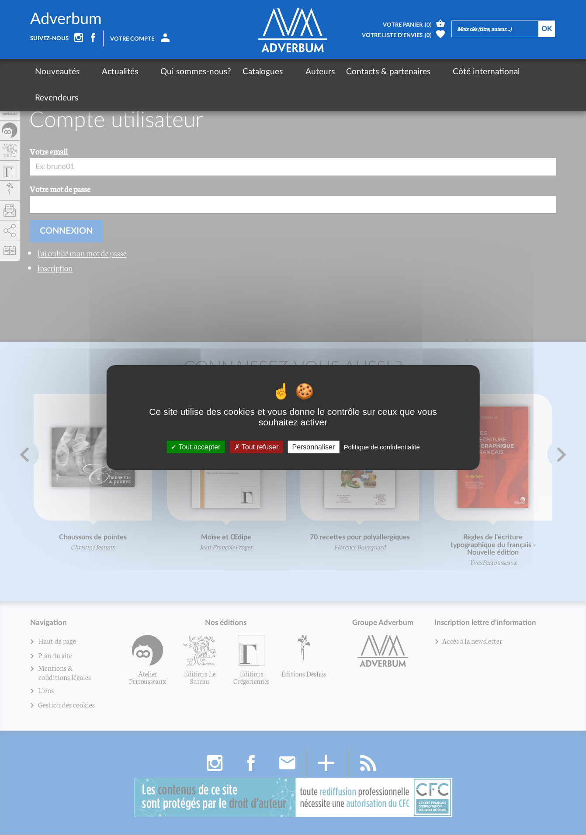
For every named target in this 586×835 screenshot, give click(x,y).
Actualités (109, 72)
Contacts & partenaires (355, 72)
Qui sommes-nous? (174, 72)
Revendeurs (508, 72)
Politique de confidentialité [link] (381, 447)
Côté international (442, 72)
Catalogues (241, 72)
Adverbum (66, 19)
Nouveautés (57, 72)
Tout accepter (195, 447)
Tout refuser (256, 447)
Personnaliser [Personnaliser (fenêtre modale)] (313, 447)
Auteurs (287, 72)
